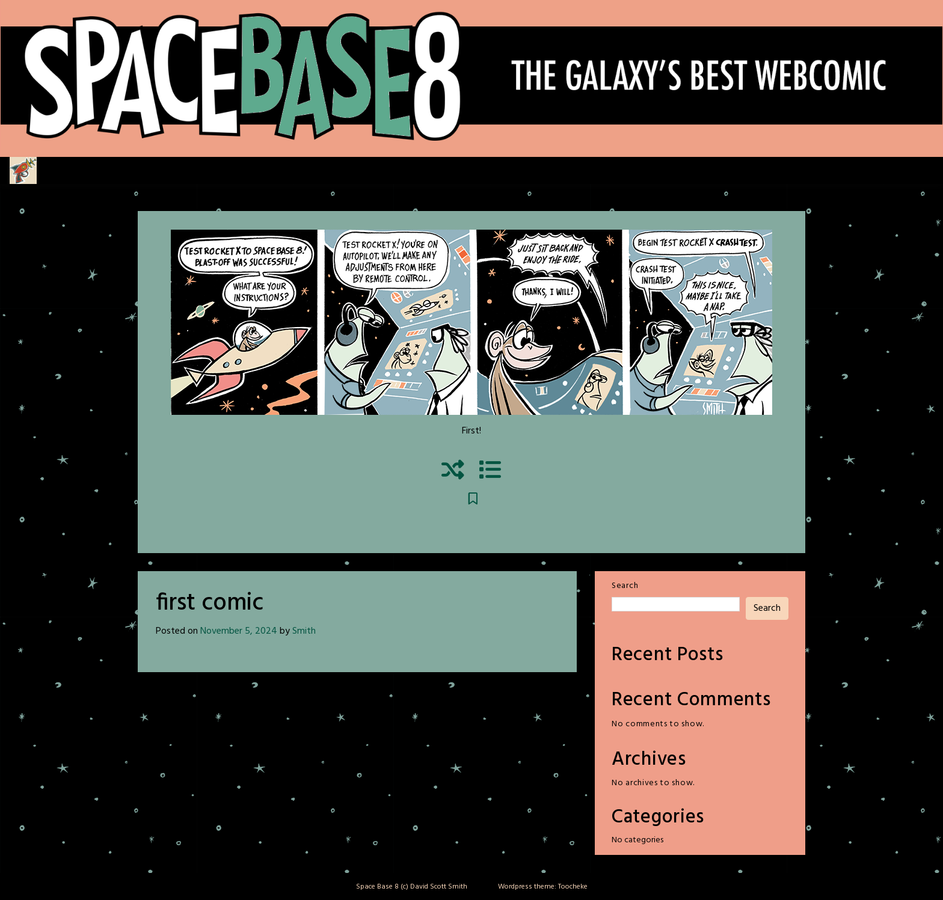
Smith (304, 631)
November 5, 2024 (238, 631)
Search (625, 586)
